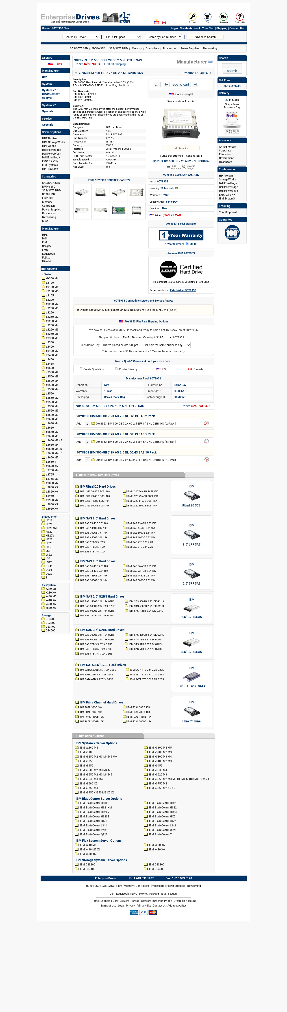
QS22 (49, 573)
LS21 (49, 550)
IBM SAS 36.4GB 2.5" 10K (94, 566)
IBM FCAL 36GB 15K (139, 707)
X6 (173, 788)
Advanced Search (205, 37)
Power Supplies (189, 48)
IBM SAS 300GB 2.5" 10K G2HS (147, 601)
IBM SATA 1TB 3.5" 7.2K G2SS (147, 669)
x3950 (50, 495)
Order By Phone (162, 900)
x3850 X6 (52, 491)
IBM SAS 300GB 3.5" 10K (93, 532)
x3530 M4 (52, 389)
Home (95, 900)
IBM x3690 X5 (88, 783)
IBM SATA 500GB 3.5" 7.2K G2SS (98, 669)
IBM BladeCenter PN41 (94, 830)
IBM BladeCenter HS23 (163, 812)
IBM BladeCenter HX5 (162, 816)
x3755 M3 (52, 478)
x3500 (50, 368)
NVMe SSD (98, 48)
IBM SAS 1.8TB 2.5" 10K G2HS (97, 615)
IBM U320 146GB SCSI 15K (142, 500)
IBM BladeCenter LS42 (162, 825)
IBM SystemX (50, 165)
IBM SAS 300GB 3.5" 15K (141, 532)
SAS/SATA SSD (79, 48)
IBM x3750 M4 (158, 783)
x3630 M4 (52, 423)
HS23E (50, 543)
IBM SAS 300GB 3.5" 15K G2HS (97, 634)
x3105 (50, 295)
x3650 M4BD (54, 449)
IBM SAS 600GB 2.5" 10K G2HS (147, 606)
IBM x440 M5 (88, 849)
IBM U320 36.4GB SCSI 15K (143, 491)
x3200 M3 (52, 308)
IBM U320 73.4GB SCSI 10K (95, 496)
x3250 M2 (52, 316)
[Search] (232, 65)
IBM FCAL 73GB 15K (139, 712)
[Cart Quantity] (157, 84)
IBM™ (45, 76)
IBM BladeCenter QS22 (93, 834)
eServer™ (48, 97)
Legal (121, 905)
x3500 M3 (52, 376)
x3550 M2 (52, 397)
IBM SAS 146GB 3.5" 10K (93, 528)
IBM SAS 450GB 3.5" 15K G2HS (147, 634)
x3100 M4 (52, 287)
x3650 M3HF (54, 440)
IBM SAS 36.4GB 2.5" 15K (141, 566)
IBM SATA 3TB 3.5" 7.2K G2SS (147, 674)
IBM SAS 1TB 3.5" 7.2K (92, 542)
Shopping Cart (109, 900)
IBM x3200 (155, 752)
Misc (45, 221)
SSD (97, 885)
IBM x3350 (86, 761)
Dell (44, 238)
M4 (165, 747)
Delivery (124, 900)
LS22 (49, 554)
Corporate (225, 150)
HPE (45, 234)
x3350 (50, 342)
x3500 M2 (52, 372)
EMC (45, 250)
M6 (115, 756)
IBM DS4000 (156, 869)
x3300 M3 (52, 338)
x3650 (50, 427)
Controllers (152, 48)
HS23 (49, 539)
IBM (44, 242)
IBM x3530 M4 (158, 770)
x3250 (50, 312)
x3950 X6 (52, 508)
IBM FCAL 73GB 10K (91, 712)
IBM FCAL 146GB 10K (92, 716)
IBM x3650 (155, 779)
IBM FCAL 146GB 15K (139, 716)
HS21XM (51, 528)
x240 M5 (51, 588)
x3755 (50, 474)
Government (226, 158)
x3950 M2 (52, 500)
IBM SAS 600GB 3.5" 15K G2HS (97, 639)
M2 (165, 752)
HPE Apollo (49, 146)
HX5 (48, 547)
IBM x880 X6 (88, 854)
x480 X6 (51, 604)
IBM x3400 (155, 761)
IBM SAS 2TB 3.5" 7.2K (140, 542)
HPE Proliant (50, 138)
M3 (170, 752)
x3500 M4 (52, 380)
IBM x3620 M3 (158, 774)
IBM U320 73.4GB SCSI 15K (143, 496)
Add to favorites (177, 905)
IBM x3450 (86, 765)
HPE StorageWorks (53, 142)
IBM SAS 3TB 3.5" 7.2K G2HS (145, 644)
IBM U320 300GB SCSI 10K (94, 505)
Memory (137, 48)
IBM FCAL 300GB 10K (92, 721)
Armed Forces (227, 146)
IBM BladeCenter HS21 (163, 803)
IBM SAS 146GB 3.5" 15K (141, 528)
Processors (169, 48)
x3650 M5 (52, 457)
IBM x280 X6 (157, 845)
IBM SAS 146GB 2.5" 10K (93, 575)
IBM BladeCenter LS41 (93, 825)
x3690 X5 (52, 466)
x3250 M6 (52, 333)
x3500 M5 (52, 385)
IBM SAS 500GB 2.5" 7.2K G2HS (98, 606)
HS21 (49, 524)
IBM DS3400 (87, 869)
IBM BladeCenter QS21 (162, 830)
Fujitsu (46, 257)
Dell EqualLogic (51, 157)
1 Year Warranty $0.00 (181, 244)
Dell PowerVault (51, 153)
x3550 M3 (52, 402)
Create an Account (185, 900)
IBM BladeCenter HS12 (94, 803)
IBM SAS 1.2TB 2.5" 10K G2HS (146, 610)
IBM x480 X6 (157, 849)
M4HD (198, 779)
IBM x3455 (155, 765)
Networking (210, 48)
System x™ (49, 90)
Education (225, 154)
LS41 (49, 558)
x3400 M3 (52, 355)
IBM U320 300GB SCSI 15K (142, 505)
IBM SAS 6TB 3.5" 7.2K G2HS (145, 649)
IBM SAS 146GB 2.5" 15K (141, 575)
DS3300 (50, 622)
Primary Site (144, 905)
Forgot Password (141, 900)
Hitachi (46, 261)
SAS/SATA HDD (118, 48)
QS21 (49, 570)
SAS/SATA (108, 885)
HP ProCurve (50, 169)
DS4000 (50, 630)
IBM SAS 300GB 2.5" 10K (93, 580)
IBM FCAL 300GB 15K (139, 721)
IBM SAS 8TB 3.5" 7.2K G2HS (96, 653)
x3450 (50, 359)
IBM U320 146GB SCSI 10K (94, 500)
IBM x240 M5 (88, 845)
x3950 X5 (52, 504)
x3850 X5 (52, 487)
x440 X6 (51, 600)
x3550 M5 (52, 410)
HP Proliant (226, 175)
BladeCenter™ (51, 94)
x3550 (50, 393)
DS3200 (50, 619)
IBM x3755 (86, 788)
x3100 (50, 282)
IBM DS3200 (87, 864)
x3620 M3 (52, 414)
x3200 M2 (52, 304)
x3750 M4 (52, 470)
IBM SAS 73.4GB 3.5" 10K (94, 523)
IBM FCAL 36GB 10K (91, 707)
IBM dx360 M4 (89, 747)
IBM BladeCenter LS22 (162, 821)
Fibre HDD (48, 198)
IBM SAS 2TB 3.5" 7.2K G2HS (96, 644)
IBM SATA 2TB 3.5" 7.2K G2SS (97, 674)
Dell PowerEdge (51, 149)
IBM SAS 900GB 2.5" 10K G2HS (97, 610)
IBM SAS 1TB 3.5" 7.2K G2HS (145, 639)
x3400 (50, 346)
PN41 (49, 566)
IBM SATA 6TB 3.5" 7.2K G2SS (147, 679)
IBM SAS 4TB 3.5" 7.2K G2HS (96, 649)
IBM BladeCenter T (160, 834)
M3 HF (176, 779)
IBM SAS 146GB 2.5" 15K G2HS (97, 601)
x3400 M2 (52, 351)
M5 (170, 747)
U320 (89, 885)
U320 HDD (48, 194)
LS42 (49, 562)
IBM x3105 (86, 752)
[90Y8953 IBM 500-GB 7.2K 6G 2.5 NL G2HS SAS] (181, 124)
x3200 (50, 299)
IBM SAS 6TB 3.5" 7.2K (140, 546)
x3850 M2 (52, 483)
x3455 (50, 363)
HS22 (49, 531)
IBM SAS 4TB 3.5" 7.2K (92, 546)
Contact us (159, 905)
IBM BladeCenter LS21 (93, 821)
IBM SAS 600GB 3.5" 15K (141, 537)
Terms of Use (108, 905)
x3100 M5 (52, 291)
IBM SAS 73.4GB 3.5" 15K (141, 523)
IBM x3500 (86, 770)
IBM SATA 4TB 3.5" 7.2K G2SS (97, 679)
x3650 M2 (52, 432)
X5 (169, 788)
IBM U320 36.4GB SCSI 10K (95, 491)
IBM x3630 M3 (89, 779)
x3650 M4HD (54, 453)
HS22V (50, 535)
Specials (47, 111)
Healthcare (225, 162)
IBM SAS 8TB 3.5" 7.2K (92, 551)
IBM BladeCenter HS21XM (96, 807)
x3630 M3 (52, 419)
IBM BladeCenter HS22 (163, 807)
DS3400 (50, 626)
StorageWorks (227, 179)
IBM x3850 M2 (158, 788)
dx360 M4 (52, 278)
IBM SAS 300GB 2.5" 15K (141, 580)
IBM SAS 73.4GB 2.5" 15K (141, 570)
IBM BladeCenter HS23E (94, 816)
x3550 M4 (52, 406)
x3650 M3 (52, 436)
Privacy (130, 905)
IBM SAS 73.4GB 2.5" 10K (94, 570)
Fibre (119, 885)
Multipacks (181, 148)
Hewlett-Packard (149, 893)
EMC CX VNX (50, 161)
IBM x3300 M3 (158, 756)
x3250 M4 (52, 325)
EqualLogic (48, 253)
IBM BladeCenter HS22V (94, 812)
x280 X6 (51, 592)
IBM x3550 (86, 774)
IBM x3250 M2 (89, 756)
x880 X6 (51, 607)
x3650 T (51, 461)
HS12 (49, 520)
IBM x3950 (86, 792)
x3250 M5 (52, 329)
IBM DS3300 (156, 864)
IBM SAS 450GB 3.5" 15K (93, 537)
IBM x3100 (155, 747)
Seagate (47, 246)
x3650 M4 (52, 444)
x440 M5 (51, 596)
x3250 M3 (52, 321)
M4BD (190, 779)
